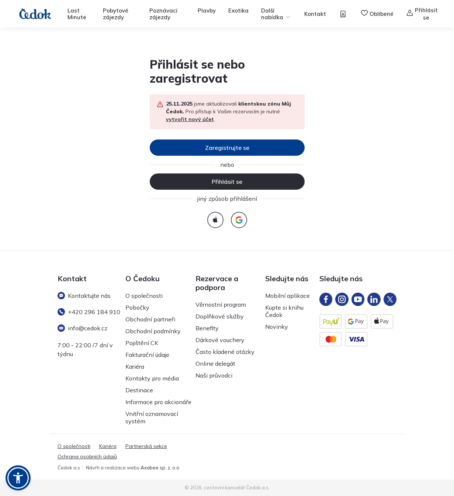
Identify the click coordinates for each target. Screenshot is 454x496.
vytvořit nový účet (190, 119)
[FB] (326, 299)
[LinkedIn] (374, 299)
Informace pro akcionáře (158, 402)
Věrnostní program (220, 304)
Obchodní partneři (150, 319)
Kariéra (134, 366)
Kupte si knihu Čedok (284, 311)
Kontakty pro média (152, 378)
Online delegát (215, 363)
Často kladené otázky (224, 351)
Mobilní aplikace (287, 295)
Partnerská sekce (146, 446)
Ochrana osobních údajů (87, 456)
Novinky (276, 326)
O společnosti (144, 295)
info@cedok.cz (82, 328)
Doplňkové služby (219, 316)
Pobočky (137, 307)
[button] (18, 478)
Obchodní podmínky (153, 331)
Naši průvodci (213, 375)
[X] (390, 299)
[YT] (358, 299)
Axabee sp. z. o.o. (160, 468)
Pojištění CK (141, 343)
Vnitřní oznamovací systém (151, 417)
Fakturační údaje (147, 354)
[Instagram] (342, 299)
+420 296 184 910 (89, 312)
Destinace (139, 390)
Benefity (207, 328)
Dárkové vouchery (220, 340)
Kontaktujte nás (84, 295)
